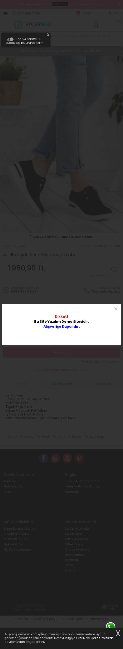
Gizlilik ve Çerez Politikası (95, 638)
